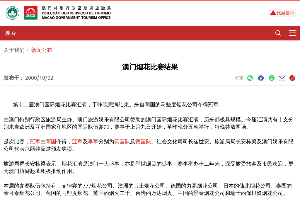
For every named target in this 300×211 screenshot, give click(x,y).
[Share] (250, 78)
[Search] (278, 33)
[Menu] (292, 33)
